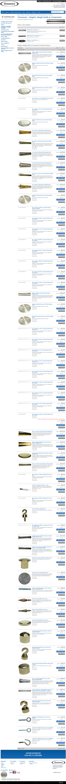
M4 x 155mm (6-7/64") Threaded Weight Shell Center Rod (42, 404)
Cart (64, 1)
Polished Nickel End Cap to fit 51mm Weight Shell (42, 120)
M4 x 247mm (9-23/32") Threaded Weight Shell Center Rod (42, 340)
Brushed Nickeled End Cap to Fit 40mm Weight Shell (42, 317)
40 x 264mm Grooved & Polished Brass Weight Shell (42, 174)
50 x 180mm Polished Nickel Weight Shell (41, 152)
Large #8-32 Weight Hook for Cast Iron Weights (42, 738)
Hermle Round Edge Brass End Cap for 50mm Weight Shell (42, 454)
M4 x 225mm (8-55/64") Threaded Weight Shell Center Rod (42, 240)
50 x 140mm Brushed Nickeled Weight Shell (42, 162)
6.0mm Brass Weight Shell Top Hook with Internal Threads (41, 701)
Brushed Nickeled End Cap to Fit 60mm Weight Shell (42, 64)
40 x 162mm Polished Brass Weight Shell (41, 184)
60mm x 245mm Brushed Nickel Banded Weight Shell (41, 294)
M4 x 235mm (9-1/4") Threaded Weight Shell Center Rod (42, 351)
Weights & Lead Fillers (32, 40)
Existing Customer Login (47, 1)
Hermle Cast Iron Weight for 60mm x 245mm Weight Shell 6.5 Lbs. (42, 536)
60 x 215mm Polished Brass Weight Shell (41, 130)
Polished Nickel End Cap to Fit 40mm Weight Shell (42, 88)
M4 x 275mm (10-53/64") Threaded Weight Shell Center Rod (41, 208)
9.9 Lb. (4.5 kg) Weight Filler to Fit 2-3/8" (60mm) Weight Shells (41, 679)
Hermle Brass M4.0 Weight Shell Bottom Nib (42, 557)
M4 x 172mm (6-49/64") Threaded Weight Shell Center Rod (42, 262)
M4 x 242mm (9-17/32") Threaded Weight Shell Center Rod (42, 229)
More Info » (62, 30)
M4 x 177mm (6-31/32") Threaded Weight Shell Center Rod (42, 393)
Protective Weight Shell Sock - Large (40, 485)
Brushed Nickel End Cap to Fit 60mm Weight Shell (42, 196)
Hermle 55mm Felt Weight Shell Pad (40, 572)
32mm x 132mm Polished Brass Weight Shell (42, 431)
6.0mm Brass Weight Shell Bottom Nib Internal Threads (42, 664)
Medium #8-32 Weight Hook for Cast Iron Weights (41, 717)
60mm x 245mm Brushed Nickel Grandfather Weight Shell (42, 53)
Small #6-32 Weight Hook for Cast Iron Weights (42, 727)
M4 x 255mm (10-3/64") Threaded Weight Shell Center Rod (42, 219)
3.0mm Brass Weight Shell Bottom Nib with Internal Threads (41, 631)
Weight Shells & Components (33, 35)
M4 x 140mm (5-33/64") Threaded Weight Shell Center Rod (42, 283)
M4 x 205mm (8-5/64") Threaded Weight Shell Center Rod (42, 251)
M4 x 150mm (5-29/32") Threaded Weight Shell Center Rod (42, 272)
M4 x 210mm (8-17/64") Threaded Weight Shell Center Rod (42, 372)
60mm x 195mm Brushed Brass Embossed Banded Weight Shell (41, 443)
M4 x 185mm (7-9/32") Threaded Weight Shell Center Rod (42, 110)
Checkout (11, 19)
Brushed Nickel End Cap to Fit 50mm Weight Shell (42, 305)
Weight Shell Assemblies (32, 29)
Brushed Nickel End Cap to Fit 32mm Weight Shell (42, 76)
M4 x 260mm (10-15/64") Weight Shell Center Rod (42, 475)
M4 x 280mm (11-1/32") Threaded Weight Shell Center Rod (42, 329)
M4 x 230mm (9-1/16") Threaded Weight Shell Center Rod (42, 361)
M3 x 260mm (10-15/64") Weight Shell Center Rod (42, 499)
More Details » (42, 57)
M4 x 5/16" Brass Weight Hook (39, 508)
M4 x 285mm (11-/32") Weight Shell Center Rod (42, 98)
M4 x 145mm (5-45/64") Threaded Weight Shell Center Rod (42, 415)
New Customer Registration (57, 1)
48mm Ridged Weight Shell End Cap (40, 620)
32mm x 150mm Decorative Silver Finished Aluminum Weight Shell (41, 589)
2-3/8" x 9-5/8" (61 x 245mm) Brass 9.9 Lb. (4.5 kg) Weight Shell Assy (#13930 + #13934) (42, 690)
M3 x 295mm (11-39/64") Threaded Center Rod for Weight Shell (42, 526)
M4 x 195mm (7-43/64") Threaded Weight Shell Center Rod (42, 383)
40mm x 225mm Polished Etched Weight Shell (42, 463)
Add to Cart (60, 56)
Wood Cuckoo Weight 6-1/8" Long (40, 609)
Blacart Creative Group (62, 783)
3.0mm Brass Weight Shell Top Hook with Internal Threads (41, 648)
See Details (61, 59)
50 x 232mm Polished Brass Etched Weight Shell (41, 142)
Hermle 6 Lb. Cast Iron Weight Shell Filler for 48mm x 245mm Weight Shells (42, 547)
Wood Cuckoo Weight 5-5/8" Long (40, 598)
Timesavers (9, 4)
